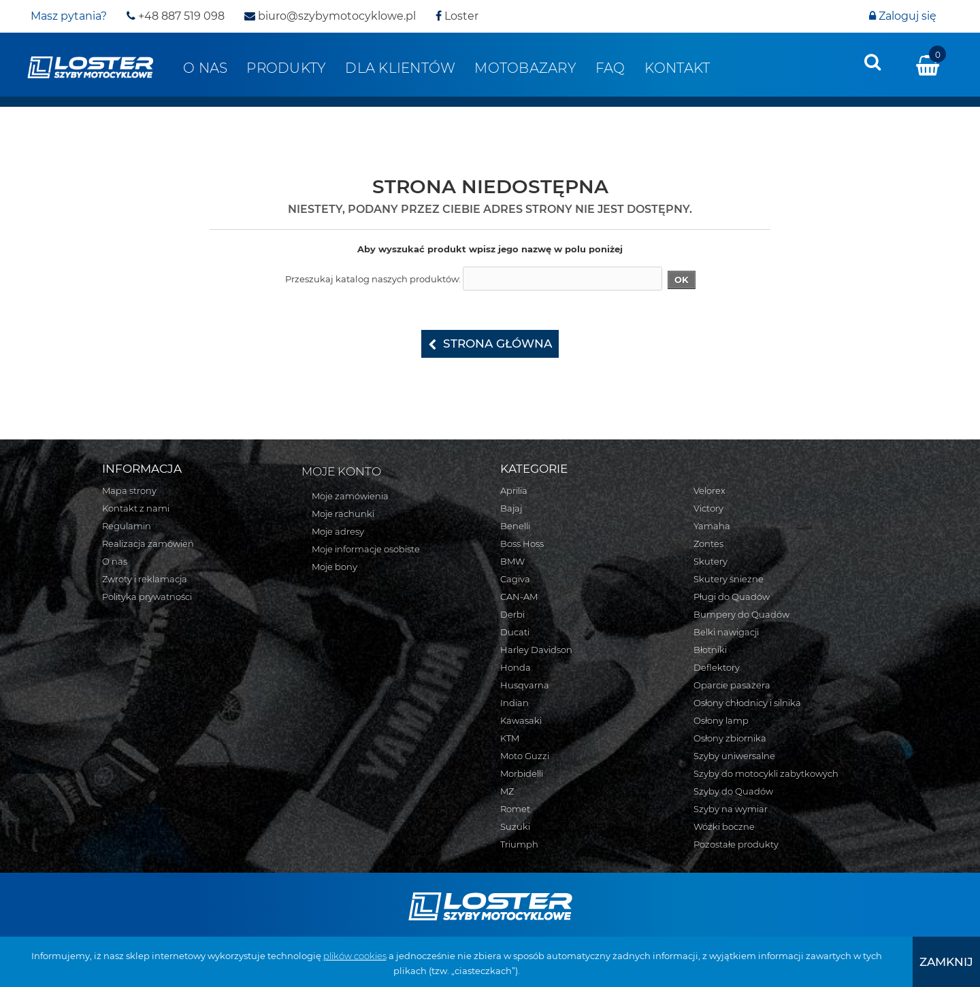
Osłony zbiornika (729, 738)
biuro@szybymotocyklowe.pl (330, 16)
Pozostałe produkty (736, 844)
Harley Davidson (536, 649)
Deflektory (716, 667)
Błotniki (710, 649)
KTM (509, 738)
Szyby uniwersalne (734, 755)
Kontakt (677, 68)
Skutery (710, 561)
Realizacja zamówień (148, 543)
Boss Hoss (522, 543)
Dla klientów (400, 68)
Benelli (515, 525)
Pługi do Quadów (731, 596)
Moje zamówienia (350, 495)
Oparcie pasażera (731, 685)
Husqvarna (524, 685)
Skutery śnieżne (728, 578)
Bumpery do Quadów (741, 614)
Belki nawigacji (726, 631)
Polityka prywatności (147, 596)
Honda (515, 667)
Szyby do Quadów (733, 791)
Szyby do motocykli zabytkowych (765, 773)
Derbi (512, 614)
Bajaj (511, 508)
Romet (515, 808)
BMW (512, 561)
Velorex (709, 490)
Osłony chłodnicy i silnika (747, 702)
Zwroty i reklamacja (144, 578)
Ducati (514, 631)
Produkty (286, 68)
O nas (205, 68)
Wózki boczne (724, 826)
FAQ (610, 68)
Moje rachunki (343, 513)
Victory (708, 508)
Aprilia (513, 490)
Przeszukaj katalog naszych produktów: (373, 278)
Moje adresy (338, 531)
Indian (514, 702)
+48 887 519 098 (176, 16)
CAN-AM (519, 596)
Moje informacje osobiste (366, 548)
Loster (457, 16)
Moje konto (341, 471)
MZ (507, 791)
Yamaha (711, 525)
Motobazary (525, 68)
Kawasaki (521, 720)
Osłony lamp (721, 720)
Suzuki (515, 826)
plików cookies (355, 955)
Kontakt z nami (135, 508)
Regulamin (126, 525)
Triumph (519, 844)
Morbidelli (521, 773)
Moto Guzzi (524, 755)
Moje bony (334, 566)
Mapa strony (129, 490)
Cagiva (515, 578)
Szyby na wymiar (730, 808)
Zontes (708, 543)
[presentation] (872, 61)
